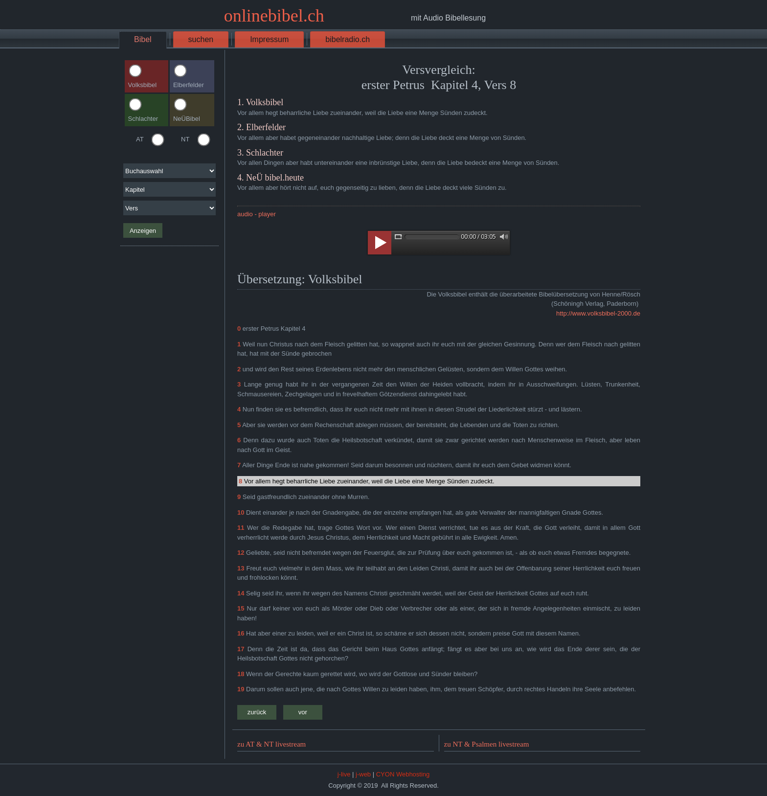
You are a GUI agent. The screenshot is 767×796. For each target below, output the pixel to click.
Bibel (143, 39)
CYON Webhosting (403, 774)
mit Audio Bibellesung (448, 18)
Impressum (269, 39)
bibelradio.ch (347, 39)
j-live (344, 774)
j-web (363, 774)
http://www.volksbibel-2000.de (598, 313)
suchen (201, 39)
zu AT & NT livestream (271, 744)
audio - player (256, 214)
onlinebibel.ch (274, 15)
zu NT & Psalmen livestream (486, 744)
